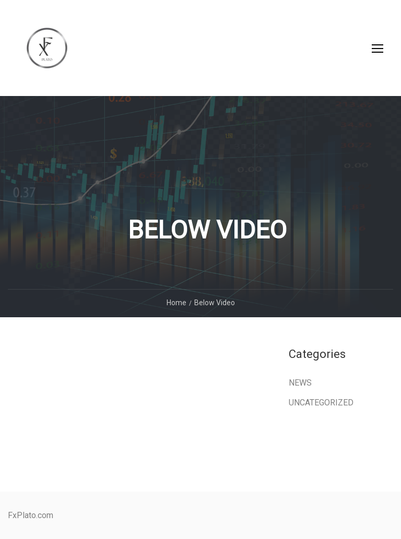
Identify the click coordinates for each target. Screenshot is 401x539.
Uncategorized (321, 403)
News (300, 383)
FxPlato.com (30, 515)
